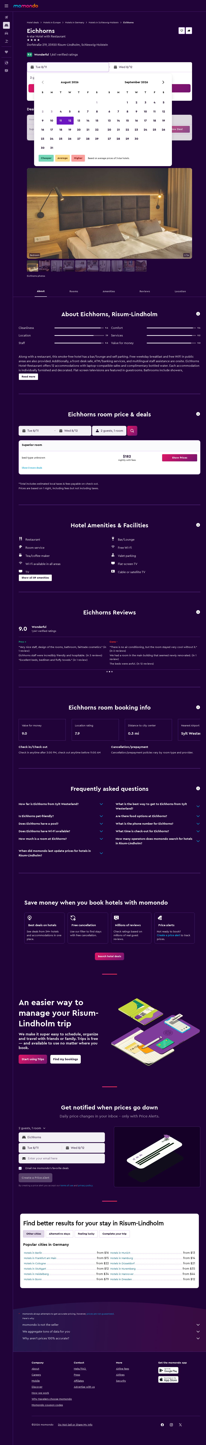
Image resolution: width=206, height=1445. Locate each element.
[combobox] (65, 1137)
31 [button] (51, 147)
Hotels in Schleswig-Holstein (104, 22)
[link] (109, 956)
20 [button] (79, 129)
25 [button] (60, 138)
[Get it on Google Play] (168, 1370)
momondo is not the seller (111, 1325)
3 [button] (52, 111)
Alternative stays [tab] (59, 1234)
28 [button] (87, 138)
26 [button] (69, 138)
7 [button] (88, 111)
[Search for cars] (6, 33)
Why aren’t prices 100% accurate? (111, 1338)
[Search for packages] (6, 41)
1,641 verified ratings (64, 54)
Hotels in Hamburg (121, 1258)
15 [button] (96, 120)
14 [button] (87, 120)
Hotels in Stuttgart (35, 1269)
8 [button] (97, 111)
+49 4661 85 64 (37, 49)
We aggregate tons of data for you (111, 1331)
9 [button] (42, 120)
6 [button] (79, 111)
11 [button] (61, 120)
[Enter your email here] (65, 1158)
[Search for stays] (6, 25)
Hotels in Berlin (33, 1253)
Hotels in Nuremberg (123, 1269)
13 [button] (78, 120)
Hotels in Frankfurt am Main (40, 1258)
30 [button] (42, 147)
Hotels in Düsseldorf (122, 1263)
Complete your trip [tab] (114, 1234)
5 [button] (70, 111)
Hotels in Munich (120, 1253)
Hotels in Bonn (33, 1279)
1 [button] (96, 102)
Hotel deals (33, 22)
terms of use (66, 1185)
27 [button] (78, 138)
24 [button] (51, 138)
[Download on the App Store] (168, 1379)
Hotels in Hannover (122, 1274)
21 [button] (87, 129)
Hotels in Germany (74, 22)
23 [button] (42, 138)
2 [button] (42, 111)
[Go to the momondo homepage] (26, 6)
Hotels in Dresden (121, 1279)
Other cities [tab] (33, 1234)
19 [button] (69, 129)
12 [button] (69, 120)
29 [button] (96, 138)
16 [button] (42, 129)
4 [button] (61, 111)
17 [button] (51, 129)
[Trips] (6, 52)
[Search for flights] (6, 17)
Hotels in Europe (52, 22)
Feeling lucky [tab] (86, 1234)
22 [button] (96, 129)
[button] (6, 6)
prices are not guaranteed (100, 1314)
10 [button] (51, 120)
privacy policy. (85, 1185)
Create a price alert (168, 935)
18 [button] (60, 129)
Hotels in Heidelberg (36, 1274)
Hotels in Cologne (35, 1263)
